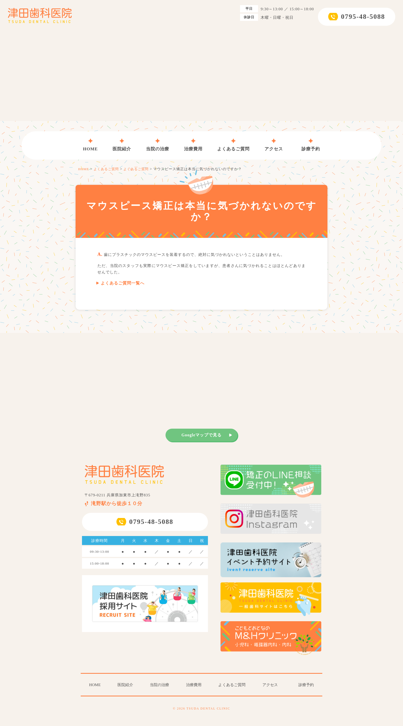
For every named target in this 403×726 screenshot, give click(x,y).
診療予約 (310, 144)
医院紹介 (122, 144)
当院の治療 (157, 144)
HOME (90, 144)
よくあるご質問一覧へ (122, 283)
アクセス (273, 144)
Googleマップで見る (201, 435)
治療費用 (193, 144)
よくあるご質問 (233, 144)
